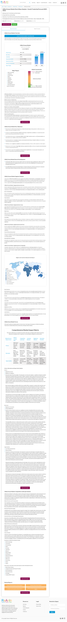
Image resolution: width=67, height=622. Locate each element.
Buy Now (14, 24)
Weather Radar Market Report (36, 585)
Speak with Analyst (6, 24)
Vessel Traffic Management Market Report (14, 585)
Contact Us (55, 2)
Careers (50, 2)
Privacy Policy (38, 604)
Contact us (25, 611)
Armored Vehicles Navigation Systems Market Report (36, 589)
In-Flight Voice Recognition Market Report (14, 589)
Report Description (13, 28)
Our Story (34, 2)
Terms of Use (38, 606)
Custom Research (44, 2)
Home (3, 6)
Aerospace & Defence (11, 6)
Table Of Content (37, 28)
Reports (39, 2)
